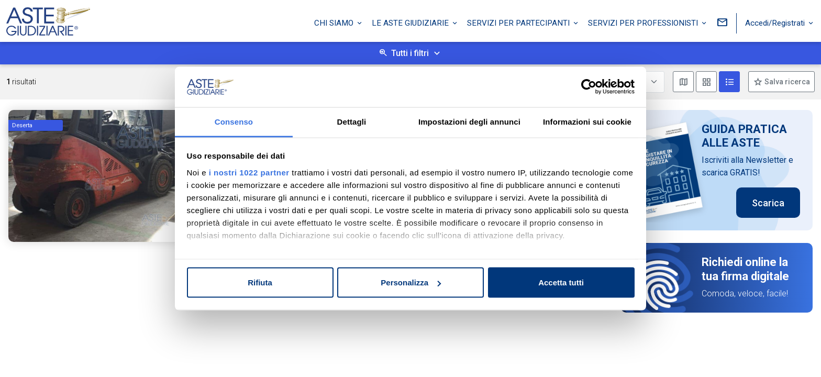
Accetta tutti (561, 282)
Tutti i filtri (410, 53)
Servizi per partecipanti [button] (519, 22)
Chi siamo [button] (335, 22)
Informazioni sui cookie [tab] (587, 121)
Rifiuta (260, 282)
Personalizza (411, 282)
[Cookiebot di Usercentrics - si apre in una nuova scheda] (589, 87)
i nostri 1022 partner (249, 172)
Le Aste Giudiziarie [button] (411, 22)
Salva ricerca (786, 81)
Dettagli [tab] (352, 121)
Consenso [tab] (234, 121)
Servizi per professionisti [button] (644, 22)
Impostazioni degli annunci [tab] (469, 121)
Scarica (768, 202)
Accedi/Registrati (776, 22)
